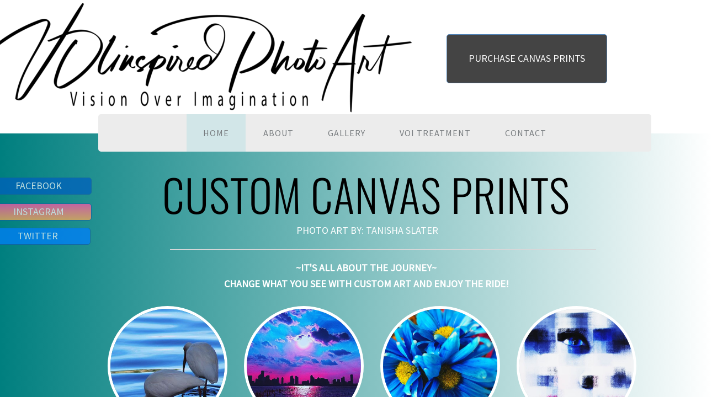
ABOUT (278, 132)
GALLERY (346, 132)
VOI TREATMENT (435, 132)
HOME (216, 132)
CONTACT (525, 132)
